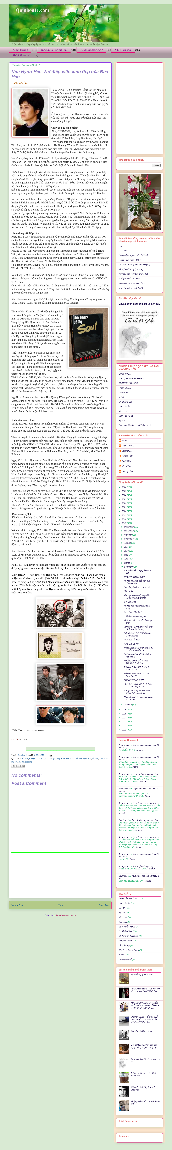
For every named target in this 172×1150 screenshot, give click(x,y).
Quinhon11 (23, 755)
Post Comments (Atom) (66, 915)
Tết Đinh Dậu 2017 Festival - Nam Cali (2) (137, 668)
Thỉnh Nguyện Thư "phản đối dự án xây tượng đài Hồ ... (138, 649)
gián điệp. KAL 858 (61, 759)
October (128, 535)
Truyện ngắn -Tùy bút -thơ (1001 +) (134, 274)
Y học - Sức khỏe (123, 50)
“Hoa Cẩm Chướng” (133, 612)
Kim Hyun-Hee (85, 759)
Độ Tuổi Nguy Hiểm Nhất (142, 974)
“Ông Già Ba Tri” (131, 644)
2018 (124, 519)
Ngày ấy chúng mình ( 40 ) (131, 288)
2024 (124, 495)
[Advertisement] (60, 875)
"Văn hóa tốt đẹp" (132, 640)
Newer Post (17, 905)
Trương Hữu (127, 456)
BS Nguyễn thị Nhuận (128, 936)
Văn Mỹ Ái (126, 466)
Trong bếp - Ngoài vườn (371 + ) (133, 255)
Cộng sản (33, 759)
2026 (124, 487)
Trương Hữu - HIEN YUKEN (131, 378)
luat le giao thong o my (143, 866)
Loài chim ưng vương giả (135, 616)
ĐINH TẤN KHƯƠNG (128, 383)
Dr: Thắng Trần (125, 402)
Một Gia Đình (130, 602)
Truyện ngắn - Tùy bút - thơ (54, 50)
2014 (124, 718)
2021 (124, 507)
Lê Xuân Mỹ (124, 945)
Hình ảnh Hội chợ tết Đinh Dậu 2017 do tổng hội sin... (138, 685)
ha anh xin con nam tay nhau (146, 803)
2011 (124, 730)
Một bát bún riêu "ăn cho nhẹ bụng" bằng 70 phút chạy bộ (144, 1046)
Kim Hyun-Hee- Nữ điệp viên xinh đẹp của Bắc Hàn (137, 596)
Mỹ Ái (121, 397)
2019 (124, 515)
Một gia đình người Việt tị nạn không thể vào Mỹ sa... (137, 692)
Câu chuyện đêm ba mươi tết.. (137, 587)
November (129, 531)
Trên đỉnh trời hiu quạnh (134, 577)
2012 (124, 725)
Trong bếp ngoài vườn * (91, 50)
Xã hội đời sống (20, 50)
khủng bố (74, 759)
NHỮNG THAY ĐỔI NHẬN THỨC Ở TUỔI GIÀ (136, 662)
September (129, 539)
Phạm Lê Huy (125, 388)
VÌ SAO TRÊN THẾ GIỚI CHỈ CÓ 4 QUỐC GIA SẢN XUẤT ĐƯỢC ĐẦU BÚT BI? (144, 1019)
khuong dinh (127, 471)
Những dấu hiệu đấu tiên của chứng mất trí (137, 582)
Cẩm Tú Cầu (124, 406)
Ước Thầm (128, 591)
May (126, 555)
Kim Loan (123, 411)
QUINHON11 (125, 374)
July (126, 547)
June (126, 551)
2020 (124, 511)
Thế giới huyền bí (21, 55)
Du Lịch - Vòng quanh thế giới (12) (134, 265)
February (128, 567)
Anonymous (124, 745)
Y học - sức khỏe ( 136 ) (129, 260)
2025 (124, 491)
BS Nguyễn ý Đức (127, 927)
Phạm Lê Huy (128, 445)
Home (61, 905)
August (127, 543)
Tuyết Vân (123, 392)
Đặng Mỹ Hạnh (125, 941)
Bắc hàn (25, 759)
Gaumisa (123, 922)
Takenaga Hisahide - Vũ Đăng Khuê (135, 425)
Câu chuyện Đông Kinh (141, 1031)
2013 (124, 721)
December (129, 527)
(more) (140, 750)
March (127, 563)
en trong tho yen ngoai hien (145, 774)
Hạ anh (122, 420)
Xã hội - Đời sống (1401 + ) (131, 269)
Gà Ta (40, 759)
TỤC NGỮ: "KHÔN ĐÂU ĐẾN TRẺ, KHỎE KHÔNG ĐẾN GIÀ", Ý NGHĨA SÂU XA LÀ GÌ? (145, 1005)
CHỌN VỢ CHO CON (134, 680)
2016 (124, 709)
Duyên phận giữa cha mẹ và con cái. (139, 303)
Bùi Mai (122, 954)
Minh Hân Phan (126, 416)
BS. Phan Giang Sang (129, 950)
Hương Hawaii (125, 959)
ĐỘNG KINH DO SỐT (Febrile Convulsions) (137, 634)
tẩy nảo (95, 759)
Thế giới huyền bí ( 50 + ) (130, 278)
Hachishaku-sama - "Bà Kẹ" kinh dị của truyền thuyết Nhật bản (145, 990)
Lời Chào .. (124, 250)
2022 (124, 503)
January (128, 704)
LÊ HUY (122, 908)
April (126, 559)
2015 (124, 714)
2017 (124, 523)
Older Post (104, 905)
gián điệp (48, 759)
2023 (124, 499)
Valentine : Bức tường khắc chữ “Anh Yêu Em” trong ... (138, 628)
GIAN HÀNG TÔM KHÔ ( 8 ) (132, 283)
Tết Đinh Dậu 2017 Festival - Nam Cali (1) (137, 674)
